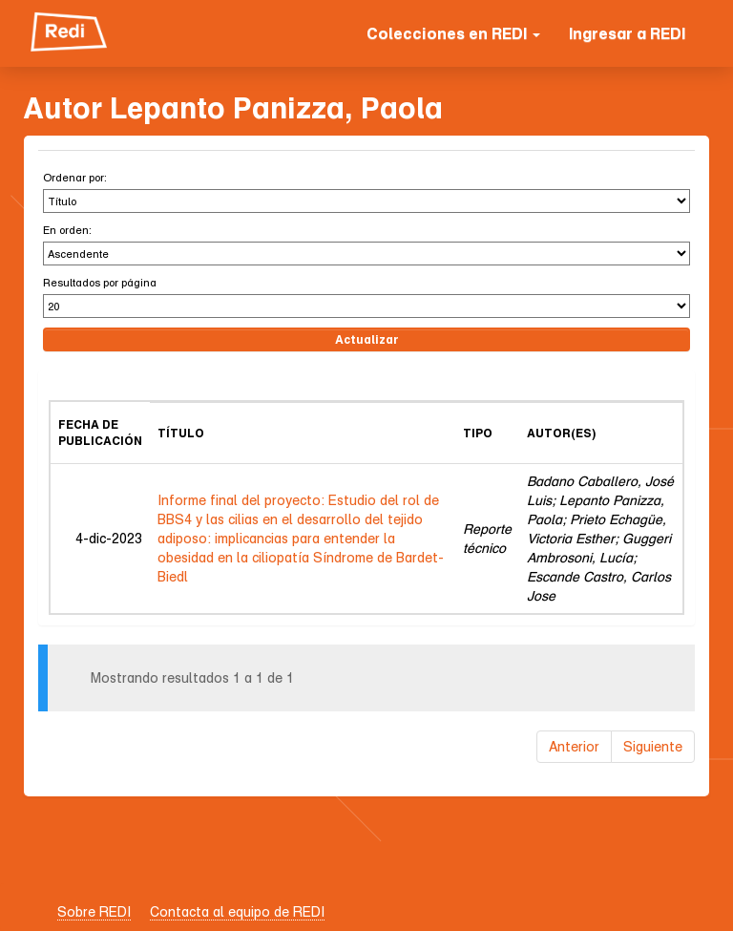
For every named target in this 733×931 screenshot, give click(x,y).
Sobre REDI (94, 911)
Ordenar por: (75, 177)
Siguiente (652, 746)
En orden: (67, 229)
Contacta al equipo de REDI (237, 911)
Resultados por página (100, 282)
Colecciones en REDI (453, 33)
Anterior (574, 746)
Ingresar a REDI (627, 33)
